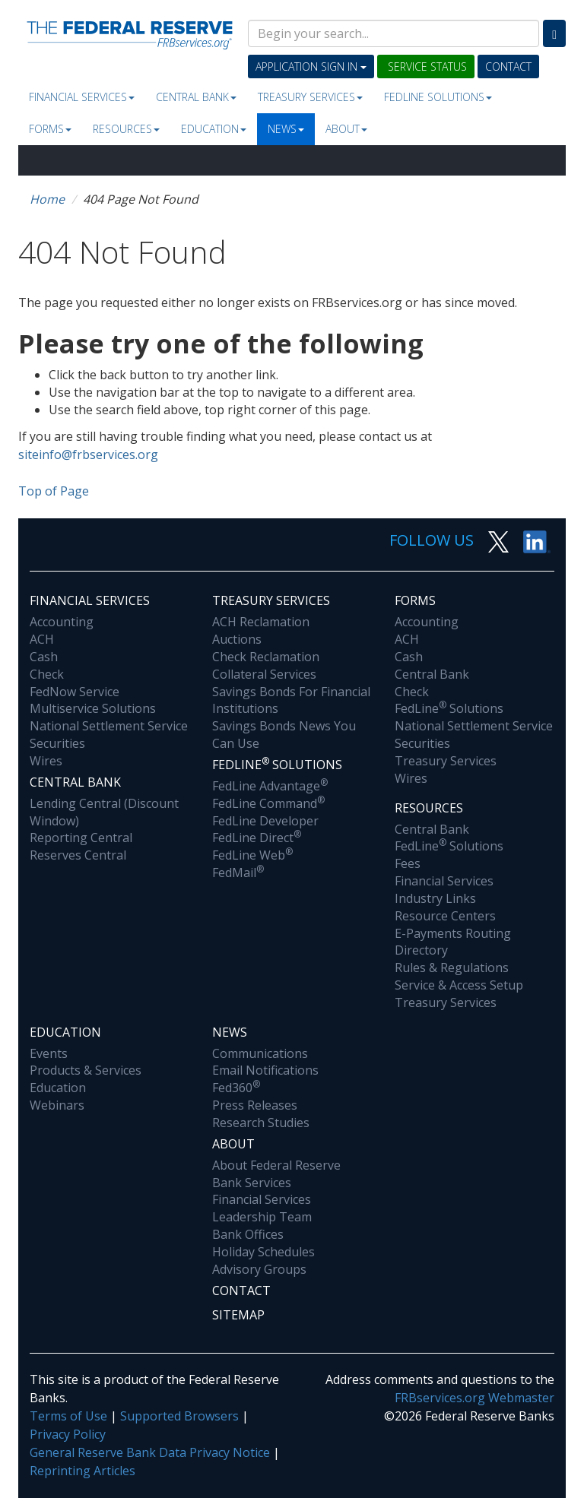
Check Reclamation (265, 656)
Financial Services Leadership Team (262, 1208)
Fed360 (236, 1087)
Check (47, 674)
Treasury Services (310, 97)
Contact (508, 66)
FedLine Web (252, 855)
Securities (57, 743)
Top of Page (53, 491)
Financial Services (82, 97)
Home (47, 199)
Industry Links (435, 898)
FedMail (238, 872)
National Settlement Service (109, 725)
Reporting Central (81, 837)
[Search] (554, 33)
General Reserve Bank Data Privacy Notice (150, 1452)
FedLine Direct (256, 837)
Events (49, 1053)
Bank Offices (248, 1234)
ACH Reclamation (260, 621)
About (346, 129)
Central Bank (196, 97)
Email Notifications (265, 1070)
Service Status (426, 66)
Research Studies (260, 1122)
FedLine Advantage (270, 786)
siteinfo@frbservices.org (88, 454)
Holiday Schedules (263, 1251)
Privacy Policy (68, 1434)
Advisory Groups (259, 1269)
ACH (42, 639)
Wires (46, 760)
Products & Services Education (85, 1079)
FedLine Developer (265, 820)
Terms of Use (68, 1416)
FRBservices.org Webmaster (474, 1397)
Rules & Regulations (452, 967)
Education (213, 129)
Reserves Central (78, 855)
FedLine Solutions (449, 708)
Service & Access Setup (459, 985)
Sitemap (238, 1314)
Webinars (57, 1105)
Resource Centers (445, 915)
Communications (260, 1053)
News (286, 129)
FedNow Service (74, 691)
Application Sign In (311, 66)
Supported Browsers (179, 1416)
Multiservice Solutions (93, 708)
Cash (44, 656)
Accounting (62, 621)
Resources (126, 129)
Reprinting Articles (82, 1470)
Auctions (237, 639)
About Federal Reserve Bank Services (276, 1174)
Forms (50, 129)
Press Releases (254, 1105)
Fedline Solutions (438, 97)
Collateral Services (264, 674)
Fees (408, 863)
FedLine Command (268, 803)
